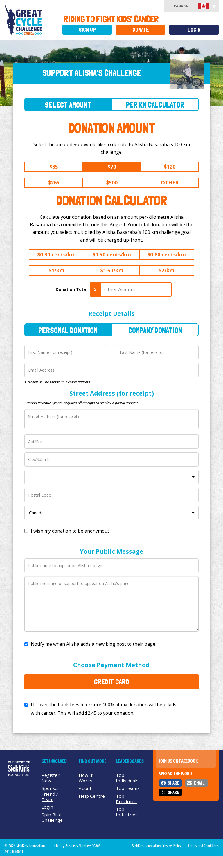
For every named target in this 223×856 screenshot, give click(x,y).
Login (194, 29)
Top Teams (128, 788)
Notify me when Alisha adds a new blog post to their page (93, 644)
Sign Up (87, 29)
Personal (68, 330)
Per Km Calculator (155, 104)
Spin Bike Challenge (52, 817)
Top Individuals (127, 777)
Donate (140, 29)
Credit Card (111, 681)
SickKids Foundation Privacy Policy (156, 845)
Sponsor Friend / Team (51, 793)
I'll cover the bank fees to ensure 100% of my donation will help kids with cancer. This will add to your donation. (103, 708)
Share (173, 783)
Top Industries (127, 811)
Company (155, 330)
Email (199, 783)
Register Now (51, 777)
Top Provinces (126, 798)
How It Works (86, 777)
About (85, 788)
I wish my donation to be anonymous (70, 531)
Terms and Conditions (203, 845)
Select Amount (68, 104)
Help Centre (92, 796)
